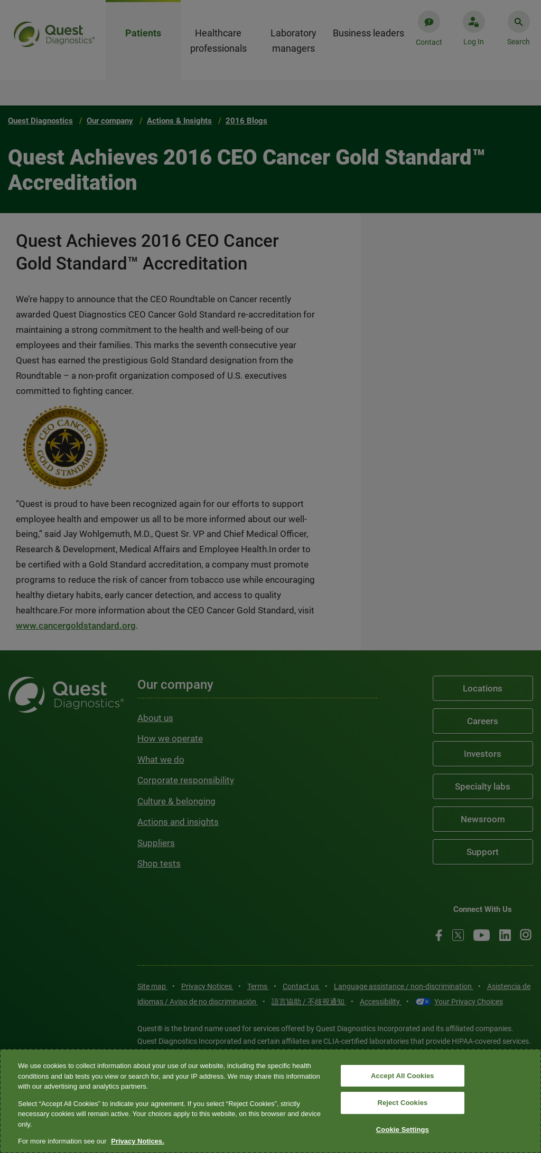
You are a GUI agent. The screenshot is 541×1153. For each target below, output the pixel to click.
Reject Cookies (402, 1103)
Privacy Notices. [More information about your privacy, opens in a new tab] (137, 1141)
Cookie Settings (402, 1129)
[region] (270, 1101)
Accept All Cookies (402, 1076)
